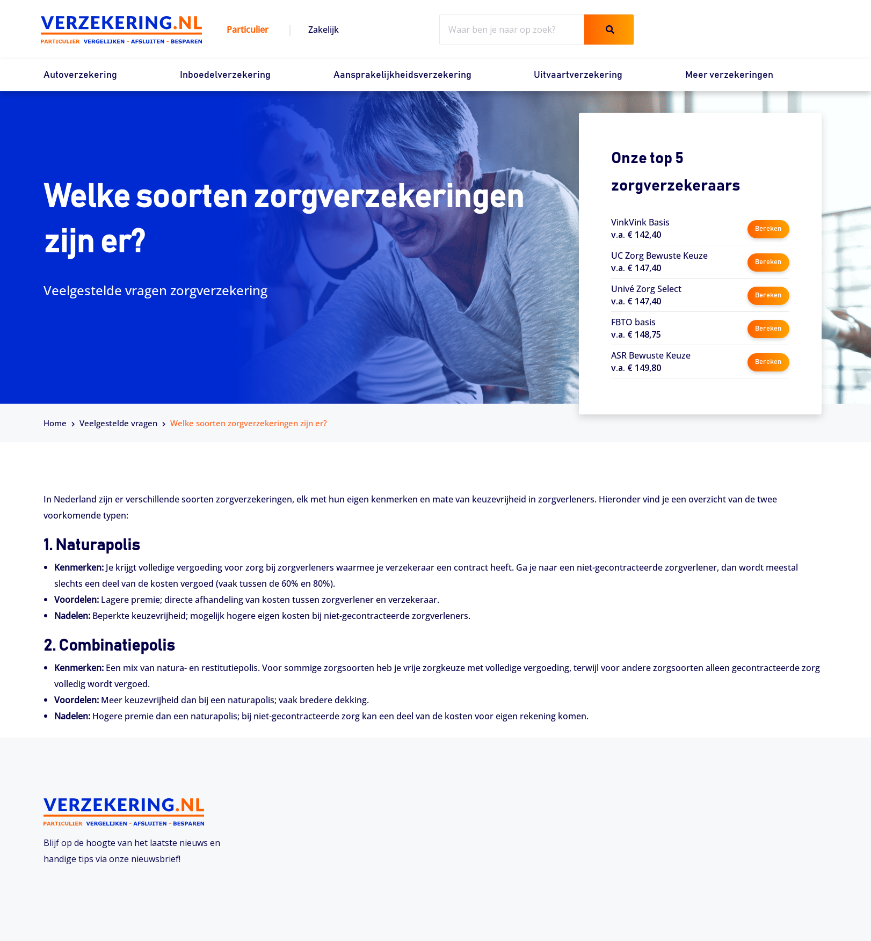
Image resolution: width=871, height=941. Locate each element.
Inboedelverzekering (225, 75)
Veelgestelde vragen (118, 423)
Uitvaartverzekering (578, 75)
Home (55, 423)
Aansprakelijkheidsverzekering (402, 75)
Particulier (247, 29)
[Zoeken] (609, 29)
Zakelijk (323, 29)
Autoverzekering (80, 75)
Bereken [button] (768, 227)
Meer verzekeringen (729, 75)
